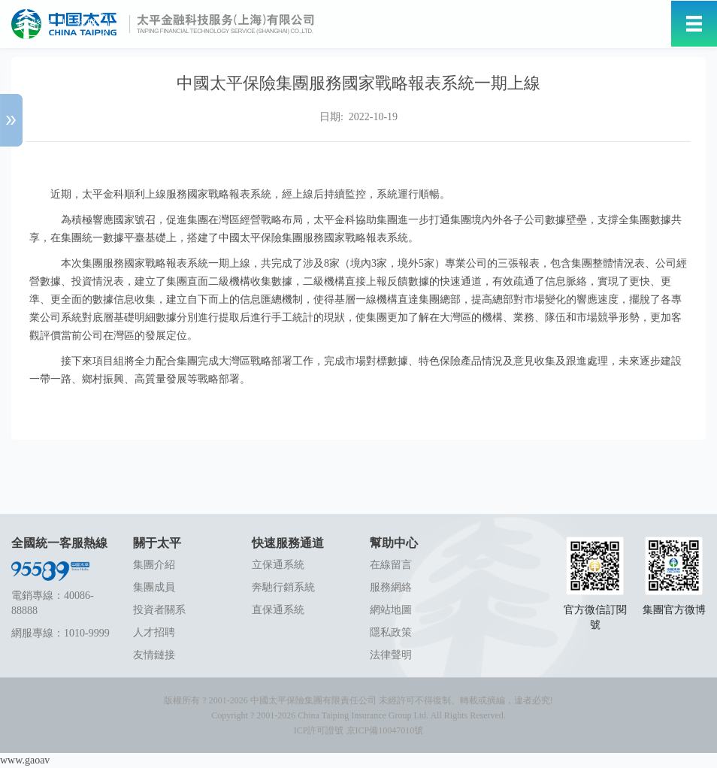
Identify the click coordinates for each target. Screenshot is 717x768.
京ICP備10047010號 (385, 730)
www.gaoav (25, 760)
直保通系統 (278, 609)
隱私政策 (391, 632)
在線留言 (391, 564)
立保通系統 (278, 564)
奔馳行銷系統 (283, 587)
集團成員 (154, 587)
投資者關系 (159, 609)
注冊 (86, 24)
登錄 (41, 24)
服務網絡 (391, 587)
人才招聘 (154, 632)
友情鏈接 (154, 655)
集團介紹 (154, 564)
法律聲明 (391, 655)
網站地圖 (391, 609)
